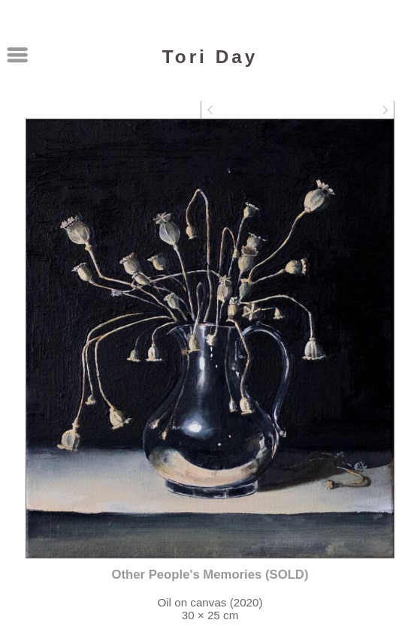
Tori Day (210, 57)
